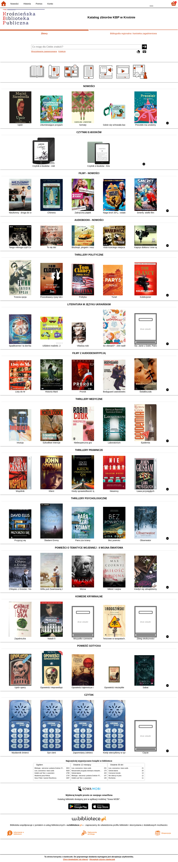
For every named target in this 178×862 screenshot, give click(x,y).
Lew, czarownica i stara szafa (44, 771)
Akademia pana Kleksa (42, 775)
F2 (163, 3)
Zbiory (44, 33)
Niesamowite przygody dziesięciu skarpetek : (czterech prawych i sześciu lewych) (99, 771)
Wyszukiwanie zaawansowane (44, 51)
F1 (156, 3)
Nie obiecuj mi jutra (115, 775)
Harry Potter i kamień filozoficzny (45, 778)
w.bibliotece (74, 825)
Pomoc (39, 4)
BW (132, 3)
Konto (50, 4)
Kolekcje (62, 51)
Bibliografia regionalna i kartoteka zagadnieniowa (133, 33)
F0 (151, 3)
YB (138, 3)
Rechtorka (112, 778)
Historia (27, 4)
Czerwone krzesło (115, 773)
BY (144, 3)
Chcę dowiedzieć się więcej (75, 859)
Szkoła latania (76, 773)
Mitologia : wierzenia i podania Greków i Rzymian (50, 768)
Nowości (14, 4)
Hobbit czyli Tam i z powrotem (44, 773)
